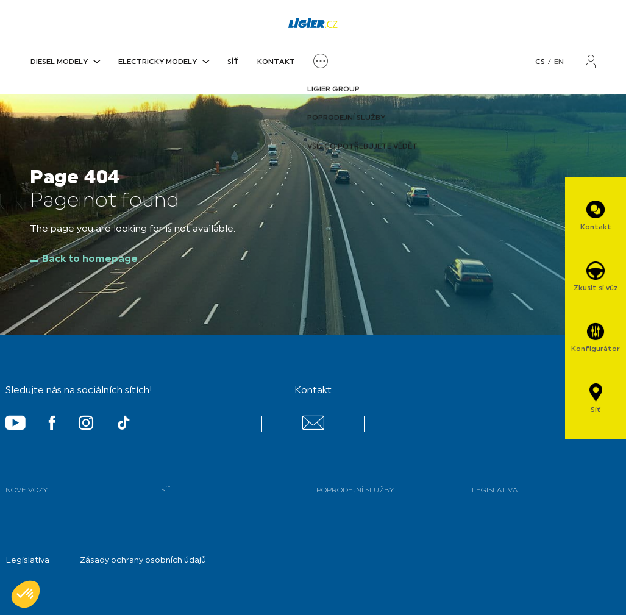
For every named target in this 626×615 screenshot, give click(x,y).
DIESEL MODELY (59, 62)
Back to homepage (90, 259)
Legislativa (495, 490)
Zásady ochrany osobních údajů (143, 560)
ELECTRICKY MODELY (157, 62)
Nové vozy (26, 490)
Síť (233, 62)
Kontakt (276, 62)
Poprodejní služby (355, 490)
